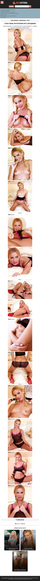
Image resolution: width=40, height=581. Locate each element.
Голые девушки (5, 577)
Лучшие (11, 6)
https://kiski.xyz (3, 17)
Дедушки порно (3, 14)
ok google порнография (4, 10)
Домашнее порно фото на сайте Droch (7, 12)
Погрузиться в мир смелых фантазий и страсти (9, 13)
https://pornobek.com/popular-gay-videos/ (8, 15)
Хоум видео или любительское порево (7, 9)
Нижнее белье (20, 519)
